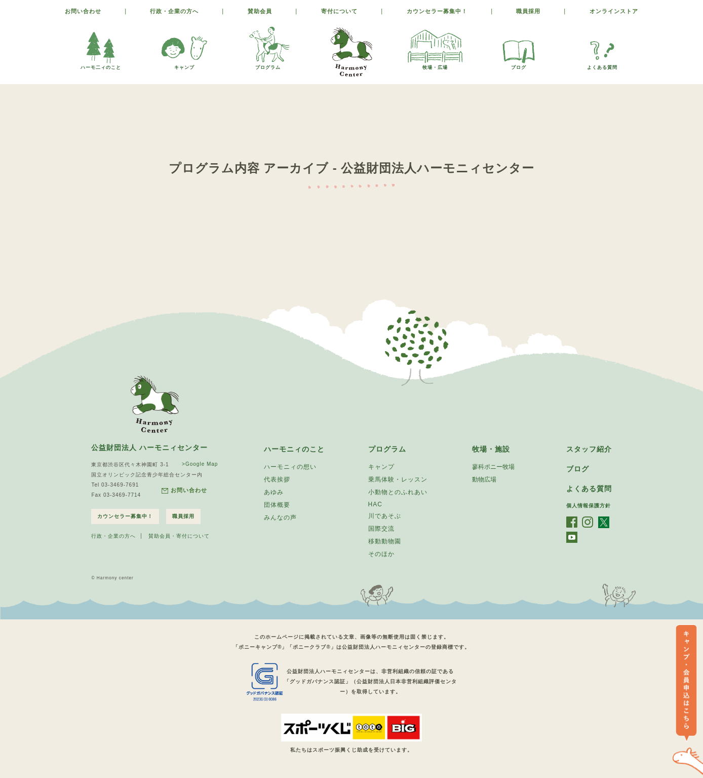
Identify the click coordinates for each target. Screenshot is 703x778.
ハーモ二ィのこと (101, 64)
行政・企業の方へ (174, 11)
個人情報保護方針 (588, 505)
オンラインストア (614, 11)
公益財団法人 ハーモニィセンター (149, 447)
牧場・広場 (435, 64)
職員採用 (528, 11)
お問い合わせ (83, 11)
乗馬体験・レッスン (397, 479)
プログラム (268, 64)
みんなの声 (280, 517)
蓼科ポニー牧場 (493, 466)
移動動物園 (384, 541)
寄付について (339, 11)
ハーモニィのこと (294, 449)
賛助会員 (260, 11)
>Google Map (200, 464)
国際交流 (381, 528)
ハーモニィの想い (290, 466)
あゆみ (274, 492)
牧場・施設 (491, 449)
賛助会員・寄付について (179, 536)
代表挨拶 (277, 479)
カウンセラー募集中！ (437, 11)
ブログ (518, 64)
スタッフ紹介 (589, 449)
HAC (375, 504)
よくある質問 (602, 64)
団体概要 (277, 504)
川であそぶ (384, 516)
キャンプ (184, 64)
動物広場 (484, 479)
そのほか (381, 554)
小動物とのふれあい (397, 492)
